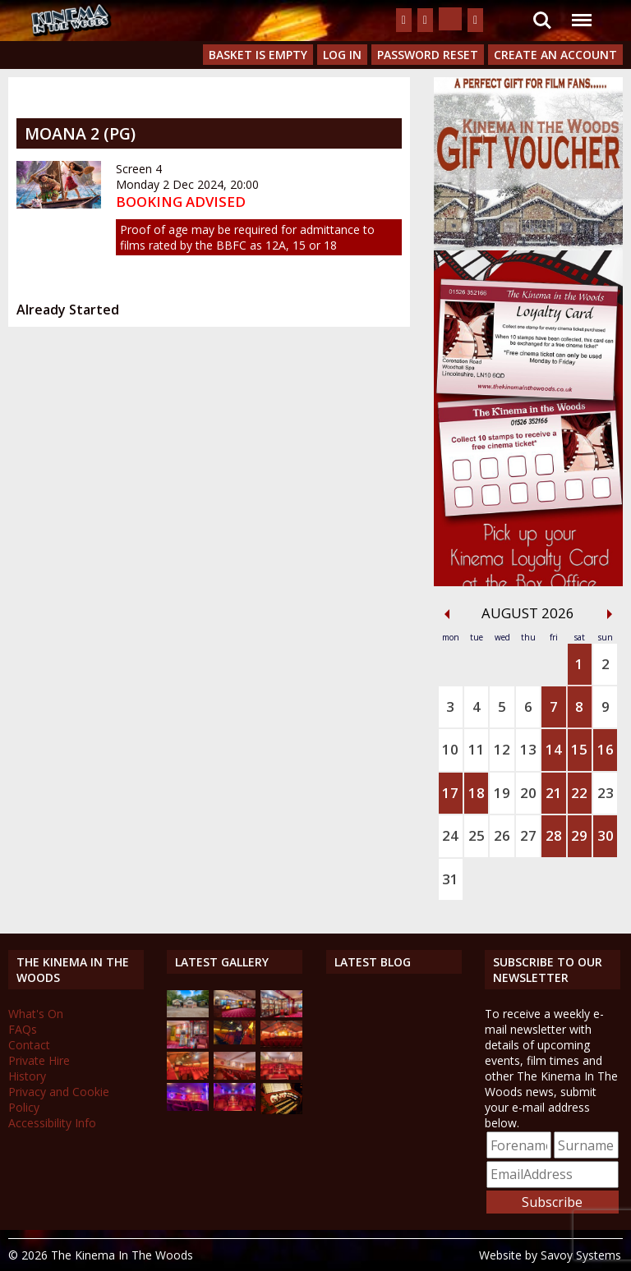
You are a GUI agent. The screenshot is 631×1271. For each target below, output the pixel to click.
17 (450, 792)
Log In (342, 54)
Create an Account (555, 54)
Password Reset (427, 54)
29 (579, 835)
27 (528, 835)
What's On (35, 1013)
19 (502, 792)
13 (528, 749)
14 (554, 749)
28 (554, 835)
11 (476, 749)
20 (528, 792)
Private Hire (39, 1060)
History (27, 1076)
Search (542, 20)
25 (476, 835)
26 (502, 835)
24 (450, 835)
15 (579, 749)
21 (554, 792)
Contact (29, 1045)
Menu (581, 11)
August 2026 (527, 612)
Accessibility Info (52, 1123)
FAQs (22, 1029)
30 (605, 835)
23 (605, 792)
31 (450, 879)
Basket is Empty (258, 54)
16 (605, 749)
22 (579, 792)
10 (450, 749)
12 (502, 749)
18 (476, 792)
